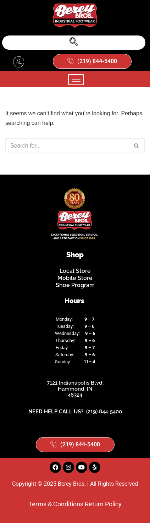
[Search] (67, 145)
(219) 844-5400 (104, 411)
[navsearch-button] (73, 42)
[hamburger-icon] (76, 79)
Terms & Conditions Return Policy (75, 504)
